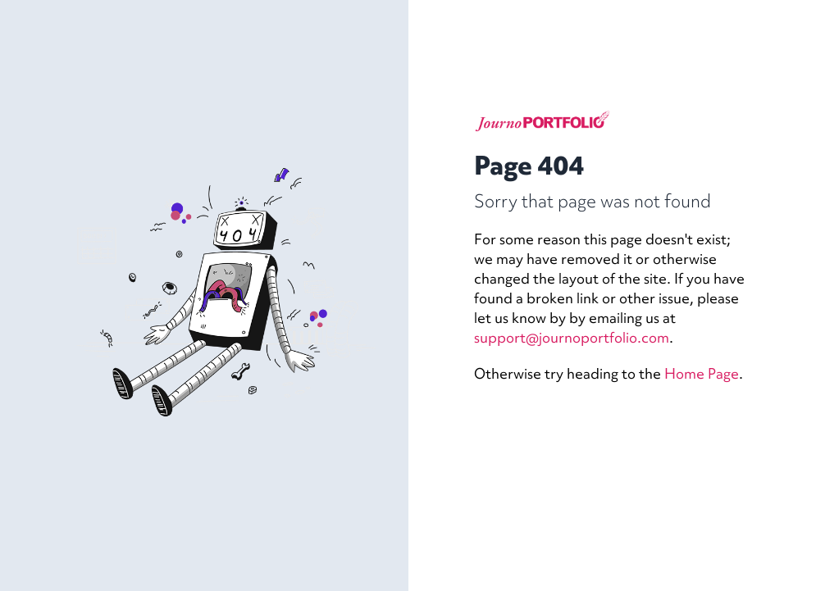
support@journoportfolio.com (571, 337)
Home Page (701, 373)
